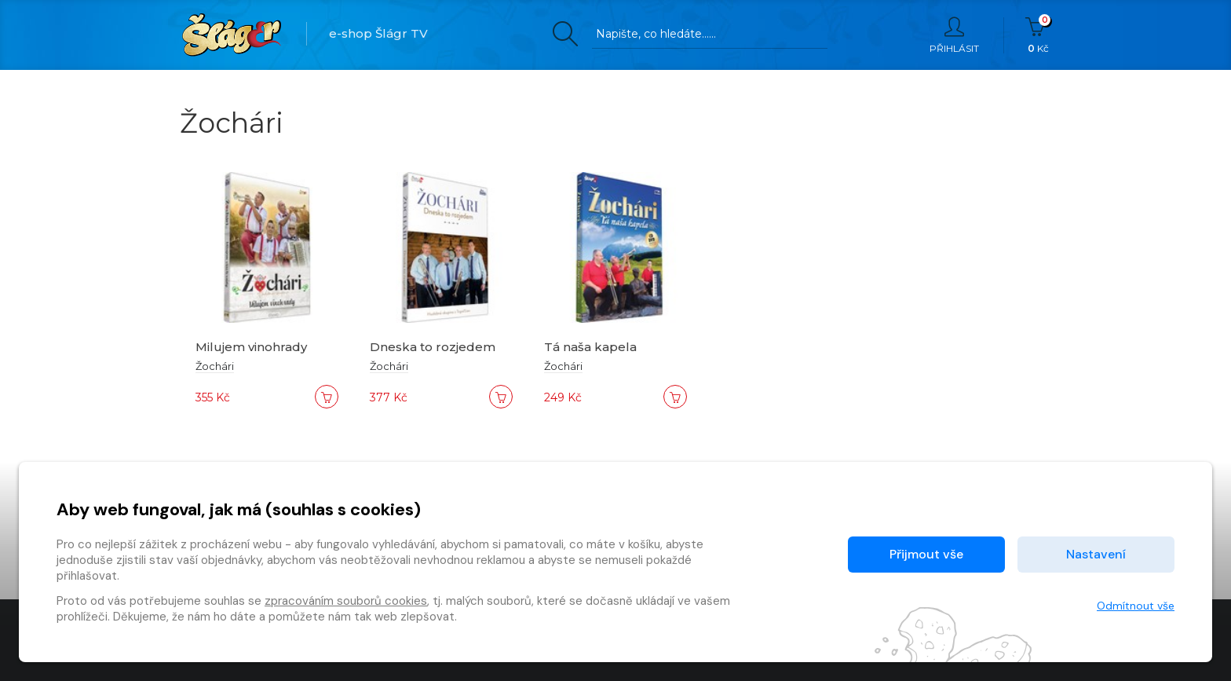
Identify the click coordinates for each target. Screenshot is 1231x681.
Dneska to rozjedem (432, 346)
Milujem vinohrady (251, 346)
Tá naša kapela (590, 346)
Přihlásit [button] (954, 35)
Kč (1038, 35)
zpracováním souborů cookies (346, 601)
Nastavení (1096, 554)
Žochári (214, 366)
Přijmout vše (926, 554)
